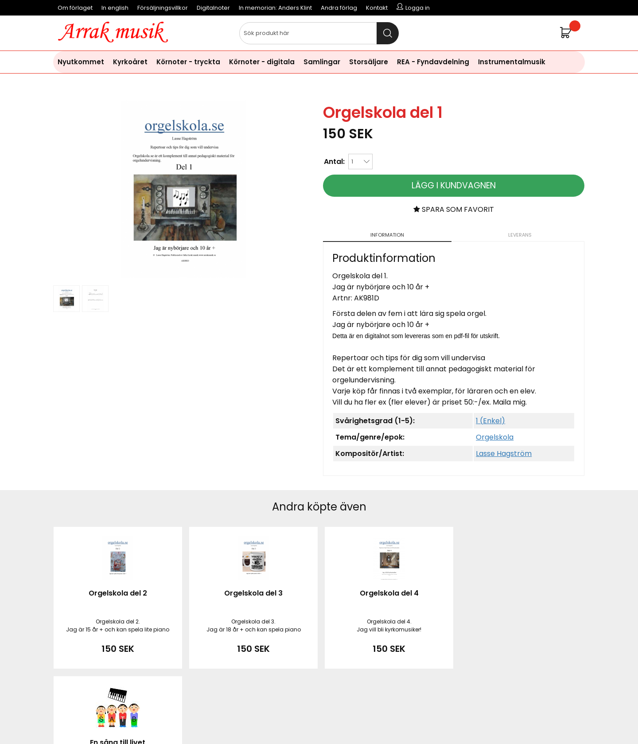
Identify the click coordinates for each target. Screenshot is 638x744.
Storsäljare (368, 61)
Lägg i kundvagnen (454, 185)
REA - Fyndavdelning (433, 61)
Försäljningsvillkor (162, 8)
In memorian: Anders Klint (275, 8)
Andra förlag (339, 8)
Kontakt (377, 8)
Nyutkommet (81, 61)
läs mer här (392, 713)
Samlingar (321, 61)
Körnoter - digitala (262, 61)
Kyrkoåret (130, 61)
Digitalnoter (213, 8)
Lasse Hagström (504, 453)
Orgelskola (495, 437)
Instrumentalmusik (511, 61)
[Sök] (319, 33)
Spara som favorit (453, 209)
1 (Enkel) (490, 421)
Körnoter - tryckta (188, 61)
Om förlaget (75, 8)
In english (114, 8)
